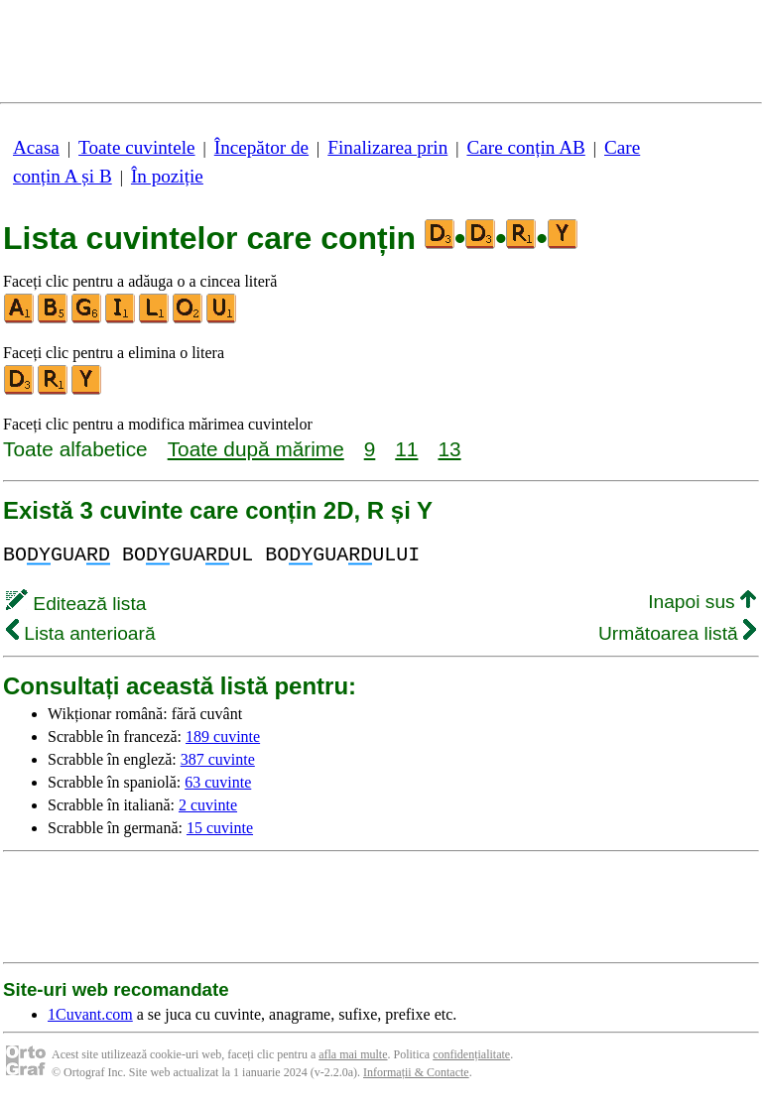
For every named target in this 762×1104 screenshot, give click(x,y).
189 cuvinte (223, 736)
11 (406, 448)
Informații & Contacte (416, 1072)
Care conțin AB (525, 147)
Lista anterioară (81, 633)
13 (449, 448)
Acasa (36, 147)
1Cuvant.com (90, 1014)
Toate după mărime (256, 448)
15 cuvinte (220, 827)
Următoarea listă (677, 633)
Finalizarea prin (387, 147)
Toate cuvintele (136, 147)
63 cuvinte (218, 782)
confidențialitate (471, 1054)
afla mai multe (352, 1054)
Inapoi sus (702, 601)
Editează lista (76, 603)
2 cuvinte (208, 805)
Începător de (261, 147)
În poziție (167, 176)
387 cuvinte (218, 759)
